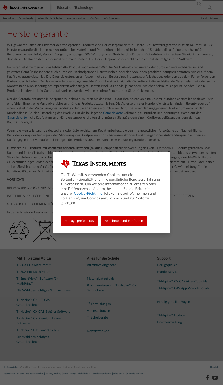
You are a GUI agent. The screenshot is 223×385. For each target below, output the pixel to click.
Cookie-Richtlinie (88, 193)
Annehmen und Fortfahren (124, 221)
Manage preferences (79, 221)
